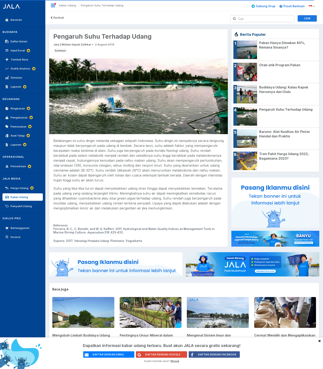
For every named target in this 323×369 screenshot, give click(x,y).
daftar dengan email (103, 354)
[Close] (319, 341)
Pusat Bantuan (292, 6)
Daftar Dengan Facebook (212, 354)
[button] (312, 6)
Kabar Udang (67, 5)
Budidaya (60, 50)
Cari (307, 18)
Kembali (57, 17)
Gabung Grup (263, 6)
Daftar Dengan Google (158, 354)
